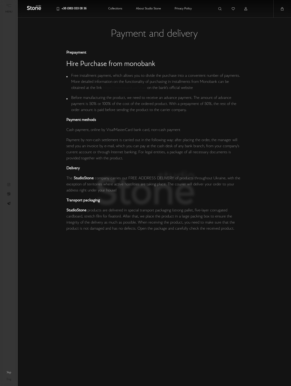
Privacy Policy (183, 8)
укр (9, 372)
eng (9, 379)
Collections (115, 8)
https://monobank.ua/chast (125, 88)
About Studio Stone (148, 8)
